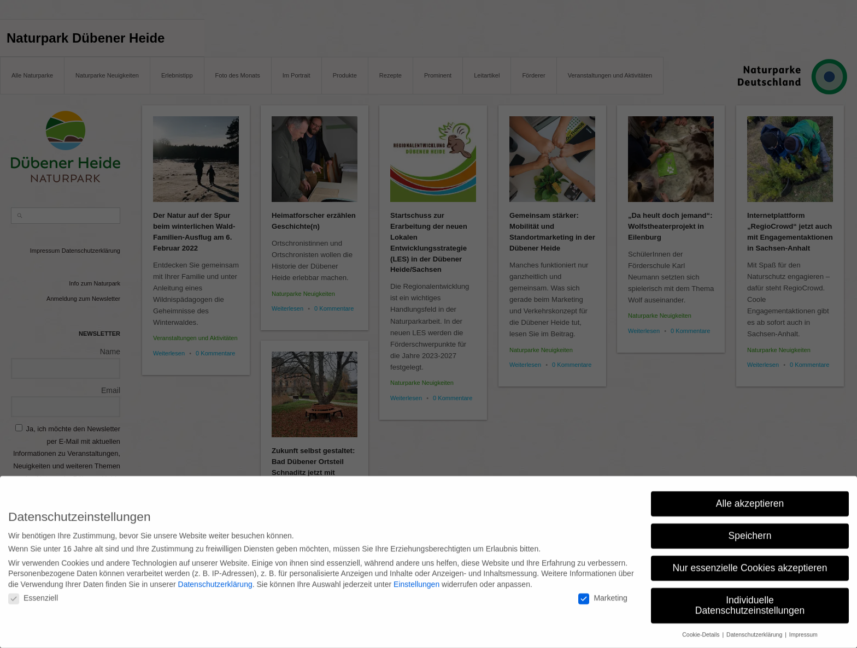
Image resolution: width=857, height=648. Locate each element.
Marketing (602, 591)
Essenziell (33, 591)
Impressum (803, 628)
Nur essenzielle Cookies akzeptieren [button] (749, 560)
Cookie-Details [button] (701, 628)
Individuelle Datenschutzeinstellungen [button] (750, 598)
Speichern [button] (750, 528)
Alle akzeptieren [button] (750, 496)
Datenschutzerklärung (215, 577)
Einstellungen (416, 577)
